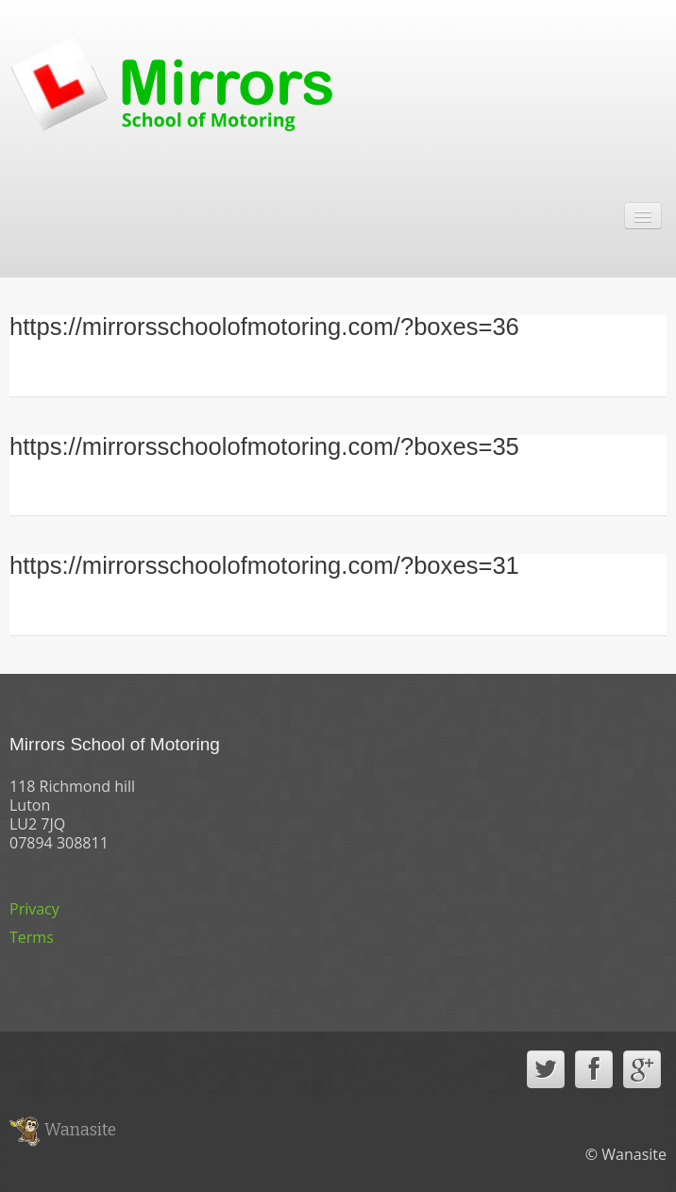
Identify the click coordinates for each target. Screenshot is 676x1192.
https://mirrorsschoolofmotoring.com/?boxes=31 (264, 565)
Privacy (34, 908)
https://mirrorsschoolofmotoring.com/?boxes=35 (264, 446)
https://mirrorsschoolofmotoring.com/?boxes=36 (264, 326)
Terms (31, 937)
